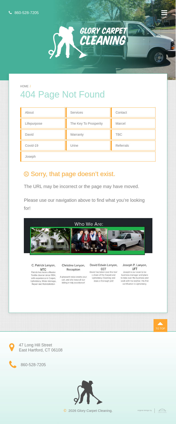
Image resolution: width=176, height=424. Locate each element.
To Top (160, 324)
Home (24, 86)
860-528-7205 (24, 13)
